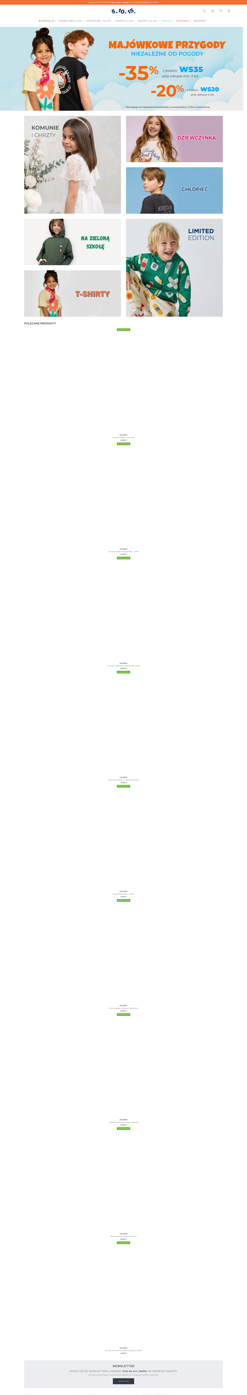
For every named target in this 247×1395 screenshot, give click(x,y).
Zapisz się (123, 1381)
